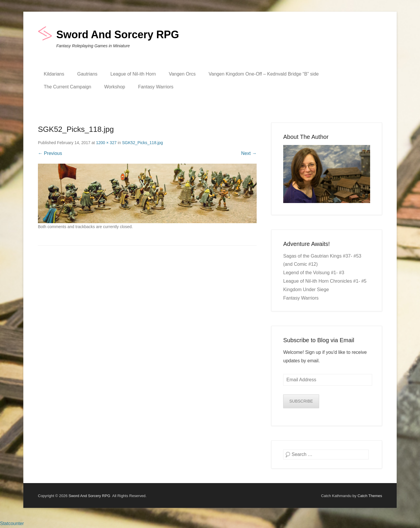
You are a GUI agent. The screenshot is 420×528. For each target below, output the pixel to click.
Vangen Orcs (182, 73)
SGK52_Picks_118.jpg (142, 142)
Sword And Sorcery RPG (117, 35)
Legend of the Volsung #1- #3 (313, 272)
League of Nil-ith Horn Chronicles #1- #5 (324, 281)
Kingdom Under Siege (306, 289)
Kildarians (54, 73)
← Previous (50, 153)
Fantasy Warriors (155, 86)
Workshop (114, 86)
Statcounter (12, 523)
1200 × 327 (106, 142)
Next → (249, 153)
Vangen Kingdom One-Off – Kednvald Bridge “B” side (263, 73)
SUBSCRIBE (301, 401)
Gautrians (87, 73)
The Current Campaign (67, 86)
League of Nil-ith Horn (133, 73)
